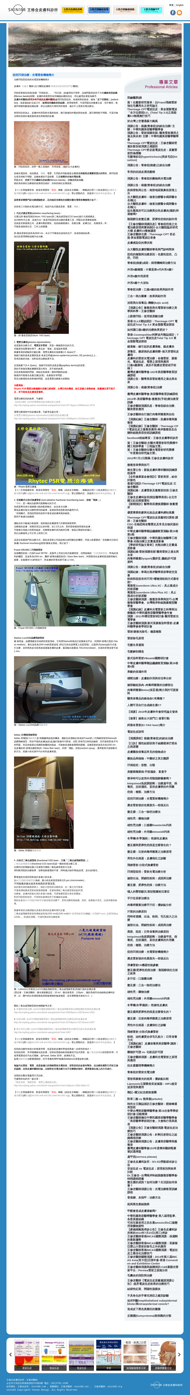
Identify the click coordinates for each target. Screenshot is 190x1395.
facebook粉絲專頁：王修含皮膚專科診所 (152, 437)
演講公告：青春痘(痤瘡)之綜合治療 (149, 165)
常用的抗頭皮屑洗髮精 (141, 171)
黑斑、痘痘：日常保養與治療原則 (148, 931)
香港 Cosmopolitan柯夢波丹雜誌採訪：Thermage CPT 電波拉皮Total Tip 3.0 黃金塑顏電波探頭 (153, 338)
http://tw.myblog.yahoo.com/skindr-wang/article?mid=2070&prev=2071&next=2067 (54, 1022)
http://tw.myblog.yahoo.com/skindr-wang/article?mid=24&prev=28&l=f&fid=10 (51, 1085)
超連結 (108, 193)
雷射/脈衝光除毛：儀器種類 (144, 631)
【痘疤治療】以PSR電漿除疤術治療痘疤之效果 (37, 402)
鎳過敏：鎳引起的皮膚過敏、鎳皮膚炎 (150, 346)
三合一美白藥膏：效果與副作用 (146, 296)
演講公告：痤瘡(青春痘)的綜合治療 (149, 185)
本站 (18, 190)
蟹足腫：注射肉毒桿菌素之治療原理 (149, 851)
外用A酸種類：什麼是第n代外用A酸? (150, 269)
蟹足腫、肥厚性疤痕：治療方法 (146, 884)
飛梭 (43, 173)
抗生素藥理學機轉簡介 (141, 1065)
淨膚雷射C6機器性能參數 (142, 965)
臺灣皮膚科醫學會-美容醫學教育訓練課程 (152, 394)
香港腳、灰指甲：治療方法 (143, 1197)
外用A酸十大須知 (138, 282)
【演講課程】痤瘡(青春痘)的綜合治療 (150, 738)
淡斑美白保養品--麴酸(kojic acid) (147, 302)
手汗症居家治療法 (138, 898)
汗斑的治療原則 (137, 911)
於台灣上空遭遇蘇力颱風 (142, 121)
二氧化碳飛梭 (96, 1052)
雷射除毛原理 (135, 638)
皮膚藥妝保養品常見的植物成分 (146, 751)
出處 (28, 193)
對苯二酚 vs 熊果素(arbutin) (145, 1098)
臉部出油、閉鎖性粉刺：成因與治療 (149, 878)
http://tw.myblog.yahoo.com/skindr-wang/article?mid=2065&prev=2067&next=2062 (54, 1012)
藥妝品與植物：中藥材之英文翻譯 (148, 758)
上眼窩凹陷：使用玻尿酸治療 (145, 316)
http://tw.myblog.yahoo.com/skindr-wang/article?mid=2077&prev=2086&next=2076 (54, 405)
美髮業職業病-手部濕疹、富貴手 (147, 771)
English (180, 5)
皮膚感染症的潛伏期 (139, 242)
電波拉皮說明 (135, 731)
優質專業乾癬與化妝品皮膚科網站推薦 (150, 512)
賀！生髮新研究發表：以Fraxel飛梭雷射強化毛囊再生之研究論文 (152, 104)
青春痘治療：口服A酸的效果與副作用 (150, 289)
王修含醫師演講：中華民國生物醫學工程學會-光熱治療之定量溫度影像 (152, 539)
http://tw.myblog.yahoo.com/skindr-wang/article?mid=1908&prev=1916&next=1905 (54, 418)
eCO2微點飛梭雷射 (25, 880)
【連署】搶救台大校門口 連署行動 (148, 718)
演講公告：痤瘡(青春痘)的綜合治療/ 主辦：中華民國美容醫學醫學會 (151, 127)
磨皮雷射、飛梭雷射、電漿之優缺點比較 (36, 1082)
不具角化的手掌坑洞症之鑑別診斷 (148, 1295)
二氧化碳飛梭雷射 (23, 863)
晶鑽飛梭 (110, 913)
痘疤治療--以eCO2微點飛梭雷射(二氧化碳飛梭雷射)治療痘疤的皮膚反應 (51, 1019)
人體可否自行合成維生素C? (144, 705)
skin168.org (63, 193)
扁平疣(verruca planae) (142, 1156)
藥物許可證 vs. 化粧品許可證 (145, 1052)
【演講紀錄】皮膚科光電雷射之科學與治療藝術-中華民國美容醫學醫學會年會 (152, 611)
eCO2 (28, 900)
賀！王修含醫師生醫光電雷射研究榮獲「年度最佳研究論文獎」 (150, 451)
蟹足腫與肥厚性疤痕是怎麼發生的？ (149, 845)
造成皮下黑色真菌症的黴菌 (143, 1309)
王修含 (25, 86)
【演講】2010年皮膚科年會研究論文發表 (152, 711)
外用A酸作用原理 (138, 276)
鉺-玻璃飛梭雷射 (77, 913)
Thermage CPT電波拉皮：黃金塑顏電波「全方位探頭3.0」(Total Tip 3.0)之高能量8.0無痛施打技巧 (152, 112)
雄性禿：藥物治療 (138, 818)
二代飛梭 (94, 913)
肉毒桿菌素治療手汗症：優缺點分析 (149, 904)
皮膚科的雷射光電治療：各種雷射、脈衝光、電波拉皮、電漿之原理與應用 (152, 360)
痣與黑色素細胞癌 (138, 1204)
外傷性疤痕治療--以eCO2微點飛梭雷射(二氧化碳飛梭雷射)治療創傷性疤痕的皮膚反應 (58, 1009)
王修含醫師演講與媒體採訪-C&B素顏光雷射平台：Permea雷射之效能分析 (153, 1268)
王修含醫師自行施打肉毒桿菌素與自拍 (150, 414)
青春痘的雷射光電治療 (141, 1072)
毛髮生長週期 (135, 644)
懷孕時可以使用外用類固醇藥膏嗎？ (149, 778)
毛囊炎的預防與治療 (139, 1275)
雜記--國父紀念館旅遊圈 (142, 1092)
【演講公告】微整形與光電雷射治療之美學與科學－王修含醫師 (152, 309)
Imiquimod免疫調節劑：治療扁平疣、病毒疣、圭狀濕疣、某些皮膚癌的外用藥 (152, 785)
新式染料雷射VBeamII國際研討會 (148, 658)
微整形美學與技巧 (138, 464)
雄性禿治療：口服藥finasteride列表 (149, 825)
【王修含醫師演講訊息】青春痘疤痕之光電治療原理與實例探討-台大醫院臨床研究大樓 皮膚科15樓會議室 (152, 227)
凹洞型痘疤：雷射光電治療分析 (146, 871)
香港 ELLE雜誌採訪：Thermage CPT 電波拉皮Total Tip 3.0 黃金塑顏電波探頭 (152, 323)
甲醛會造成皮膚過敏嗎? (142, 1210)
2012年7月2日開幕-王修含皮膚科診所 (150, 458)
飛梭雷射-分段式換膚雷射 (143, 865)
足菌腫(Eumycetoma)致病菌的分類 (149, 1315)
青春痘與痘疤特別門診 (62, 86)
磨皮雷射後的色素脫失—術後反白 (148, 805)
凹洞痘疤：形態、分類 (141, 765)
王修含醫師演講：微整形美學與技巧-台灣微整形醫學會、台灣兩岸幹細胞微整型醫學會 (152, 602)
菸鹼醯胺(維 (134, 97)
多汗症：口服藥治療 (139, 978)
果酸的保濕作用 (137, 671)
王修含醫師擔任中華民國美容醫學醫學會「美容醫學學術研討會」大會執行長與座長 (152, 1121)
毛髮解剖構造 (135, 651)
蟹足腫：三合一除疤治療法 (143, 811)
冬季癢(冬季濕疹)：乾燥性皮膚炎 (147, 838)
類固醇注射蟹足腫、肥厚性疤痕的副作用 (152, 219)
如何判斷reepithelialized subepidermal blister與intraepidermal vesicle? (152, 1302)
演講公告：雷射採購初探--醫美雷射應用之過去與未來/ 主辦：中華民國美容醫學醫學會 (153, 136)
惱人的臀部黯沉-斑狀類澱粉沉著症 (148, 891)
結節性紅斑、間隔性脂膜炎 (143, 1288)
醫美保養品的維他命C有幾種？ (146, 698)
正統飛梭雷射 (100, 553)
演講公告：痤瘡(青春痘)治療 (144, 387)
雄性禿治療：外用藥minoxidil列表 (148, 831)
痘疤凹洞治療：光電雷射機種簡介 (148, 798)
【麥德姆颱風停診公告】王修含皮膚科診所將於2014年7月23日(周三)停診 (152, 1231)
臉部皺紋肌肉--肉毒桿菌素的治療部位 (150, 685)
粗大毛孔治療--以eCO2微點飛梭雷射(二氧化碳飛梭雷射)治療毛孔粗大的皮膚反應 (56, 1029)
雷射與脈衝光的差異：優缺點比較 (148, 1078)
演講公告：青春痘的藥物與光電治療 (149, 178)
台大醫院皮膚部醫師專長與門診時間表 (150, 249)
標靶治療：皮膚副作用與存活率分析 (149, 678)
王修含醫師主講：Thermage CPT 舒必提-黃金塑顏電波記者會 (151, 236)
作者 (96, 190)
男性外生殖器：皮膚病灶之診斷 (146, 858)
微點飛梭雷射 (37, 900)
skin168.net (36, 193)
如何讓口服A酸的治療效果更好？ (147, 329)
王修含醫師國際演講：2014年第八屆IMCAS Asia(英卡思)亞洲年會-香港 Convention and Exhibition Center (152, 1260)
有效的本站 (99, 193)
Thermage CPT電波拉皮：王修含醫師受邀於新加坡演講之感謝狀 (152, 144)
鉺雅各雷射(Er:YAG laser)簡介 (146, 725)
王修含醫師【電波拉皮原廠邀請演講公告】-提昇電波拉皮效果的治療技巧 (150, 1282)
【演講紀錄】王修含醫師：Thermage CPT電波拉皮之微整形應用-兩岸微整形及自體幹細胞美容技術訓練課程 (152, 429)
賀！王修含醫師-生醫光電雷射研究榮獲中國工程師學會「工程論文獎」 (152, 444)
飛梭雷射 (43, 725)
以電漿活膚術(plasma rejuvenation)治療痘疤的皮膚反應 (41, 415)
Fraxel (102, 913)
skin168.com (50, 193)
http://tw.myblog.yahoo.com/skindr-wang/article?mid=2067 (42, 1032)
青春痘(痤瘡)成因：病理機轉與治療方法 (151, 262)
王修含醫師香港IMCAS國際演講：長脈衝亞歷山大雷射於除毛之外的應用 (152, 1245)
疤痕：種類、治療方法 (141, 791)
